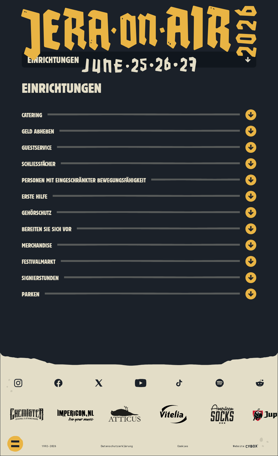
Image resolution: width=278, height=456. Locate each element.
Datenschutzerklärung (117, 446)
